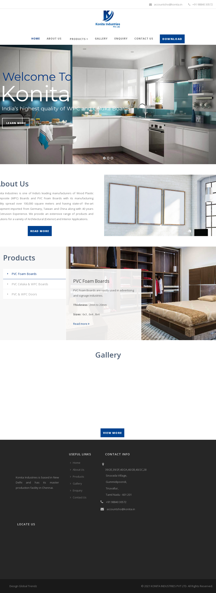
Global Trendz (28, 586)
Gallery (101, 38)
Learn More (16, 123)
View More (112, 433)
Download (172, 39)
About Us (54, 38)
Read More (39, 231)
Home (35, 38)
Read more (81, 324)
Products (79, 39)
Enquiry (121, 38)
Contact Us (143, 38)
